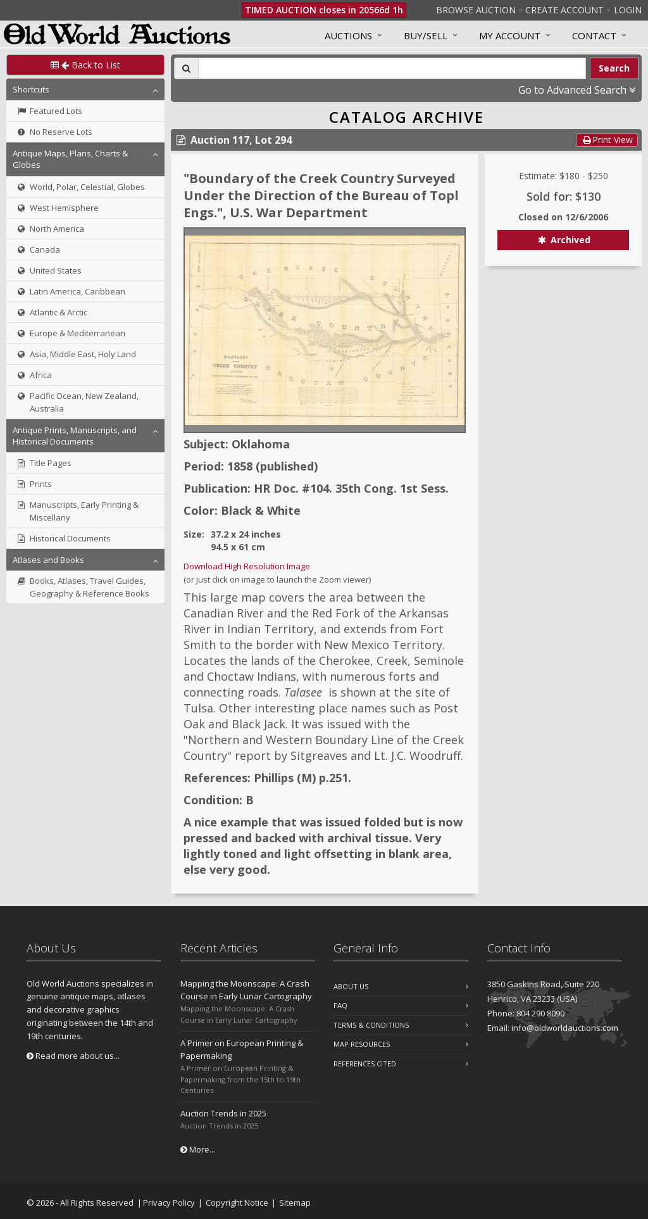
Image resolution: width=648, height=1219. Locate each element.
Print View (607, 140)
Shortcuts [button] (31, 89)
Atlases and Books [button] (48, 559)
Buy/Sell (425, 35)
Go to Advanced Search (576, 90)
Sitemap (295, 1202)
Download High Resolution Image (247, 566)
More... (197, 1149)
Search (614, 68)
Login (628, 10)
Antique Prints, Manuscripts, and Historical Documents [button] (75, 435)
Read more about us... (73, 1055)
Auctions (348, 35)
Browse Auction (476, 10)
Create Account (564, 10)
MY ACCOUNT (509, 35)
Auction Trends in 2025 (223, 1113)
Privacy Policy (169, 1202)
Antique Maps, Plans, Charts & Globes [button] (70, 159)
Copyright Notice (237, 1202)
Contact (594, 35)
